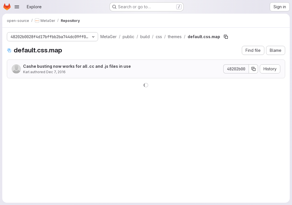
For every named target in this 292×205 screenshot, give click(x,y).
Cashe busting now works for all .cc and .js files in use (77, 66)
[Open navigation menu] (16, 6)
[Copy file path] (225, 36)
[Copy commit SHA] (253, 68)
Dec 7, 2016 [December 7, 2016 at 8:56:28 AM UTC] (56, 72)
